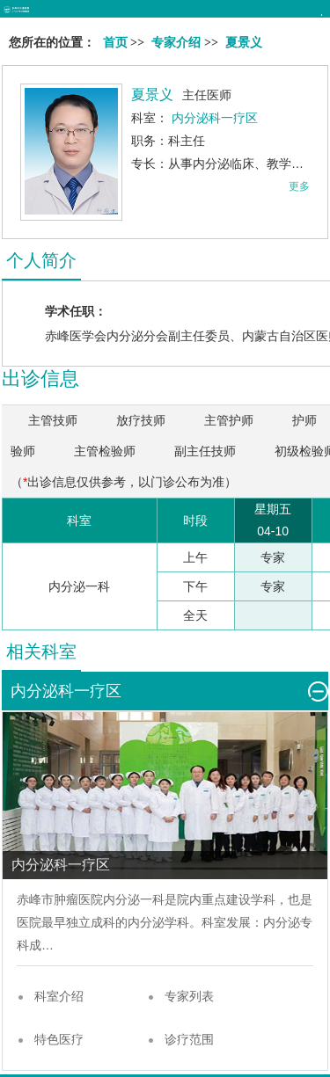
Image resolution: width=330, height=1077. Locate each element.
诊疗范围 (189, 1039)
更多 (299, 186)
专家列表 (189, 996)
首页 (115, 42)
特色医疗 (59, 1039)
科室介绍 (59, 996)
